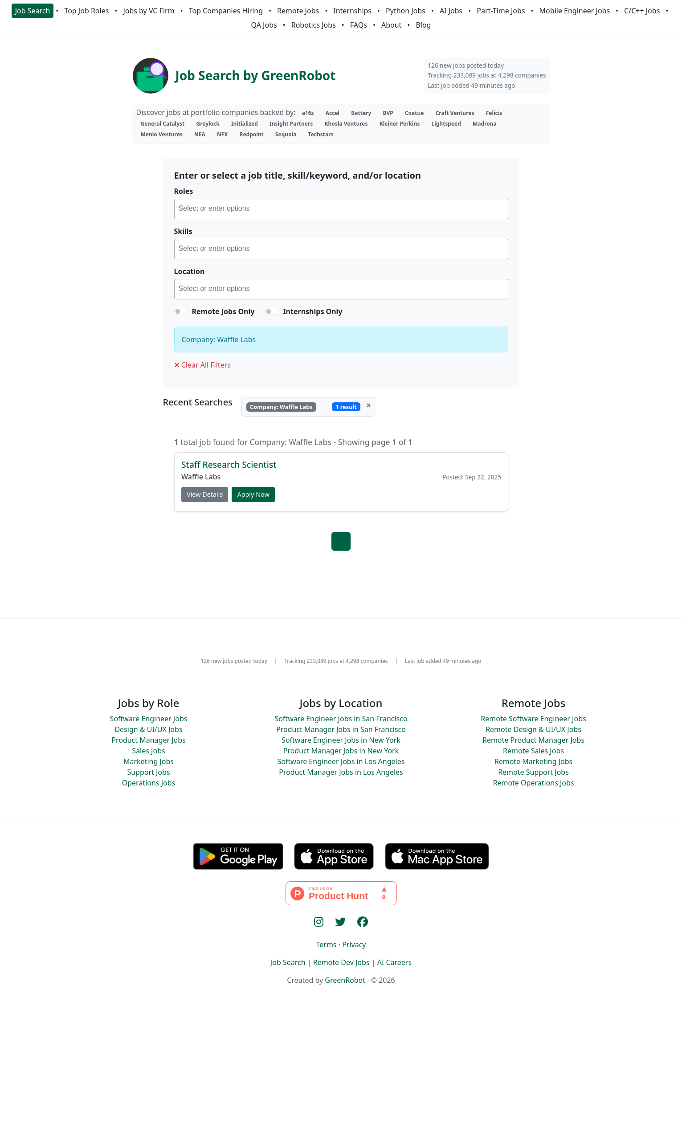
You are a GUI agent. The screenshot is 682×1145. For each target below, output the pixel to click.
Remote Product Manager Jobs (533, 740)
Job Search (32, 11)
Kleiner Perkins (400, 123)
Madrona (485, 123)
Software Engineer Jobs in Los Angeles (341, 761)
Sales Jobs (148, 751)
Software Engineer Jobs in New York (341, 740)
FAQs (358, 25)
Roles (183, 191)
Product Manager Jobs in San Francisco (341, 729)
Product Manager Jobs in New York (341, 751)
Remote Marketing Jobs (533, 761)
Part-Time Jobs (501, 11)
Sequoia (285, 134)
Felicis (494, 113)
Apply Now (253, 495)
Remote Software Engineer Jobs (533, 719)
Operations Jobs (148, 783)
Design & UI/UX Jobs (148, 729)
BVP (388, 113)
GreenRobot (345, 980)
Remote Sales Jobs (533, 751)
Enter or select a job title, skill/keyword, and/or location (297, 175)
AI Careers (394, 962)
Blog (423, 25)
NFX (222, 134)
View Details (205, 495)
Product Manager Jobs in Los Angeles (341, 772)
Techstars (321, 134)
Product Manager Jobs (148, 740)
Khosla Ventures (346, 123)
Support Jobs (148, 772)
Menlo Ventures (162, 134)
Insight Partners (291, 123)
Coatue (414, 113)
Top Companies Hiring (226, 11)
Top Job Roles (86, 11)
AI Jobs (451, 11)
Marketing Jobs (148, 761)
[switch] (181, 311)
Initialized (244, 123)
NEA (199, 134)
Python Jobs (405, 11)
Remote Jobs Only (223, 311)
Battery (361, 113)
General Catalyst (163, 123)
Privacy (354, 944)
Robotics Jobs (313, 25)
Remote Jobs (298, 11)
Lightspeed (446, 123)
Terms (326, 944)
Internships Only (312, 311)
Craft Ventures (455, 113)
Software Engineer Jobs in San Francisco (340, 719)
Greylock (207, 123)
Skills (183, 231)
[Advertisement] (341, 1080)
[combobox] (341, 209)
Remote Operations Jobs (533, 783)
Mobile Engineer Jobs (574, 11)
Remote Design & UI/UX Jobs (533, 729)
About (391, 25)
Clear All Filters (202, 365)
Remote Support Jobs (533, 772)
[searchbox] (343, 210)
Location (189, 271)
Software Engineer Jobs (149, 719)
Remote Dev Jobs (341, 962)
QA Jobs (264, 25)
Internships (352, 11)
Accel (332, 113)
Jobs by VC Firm (148, 11)
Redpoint (252, 134)
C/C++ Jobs (642, 11)
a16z (308, 113)
